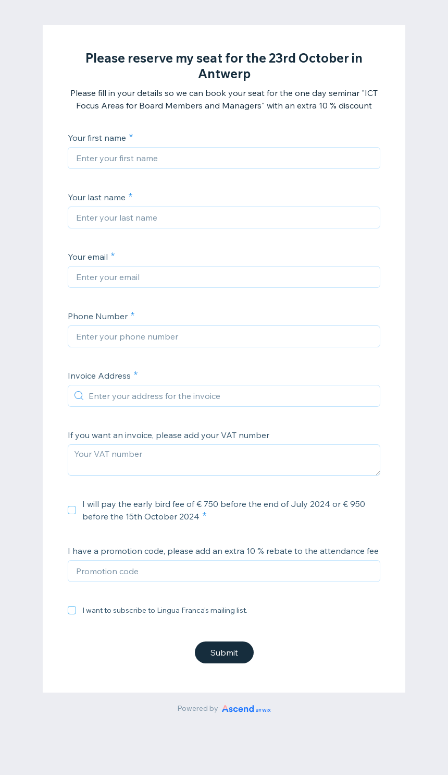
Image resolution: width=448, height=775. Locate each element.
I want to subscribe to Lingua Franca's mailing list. (164, 610)
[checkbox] (72, 510)
